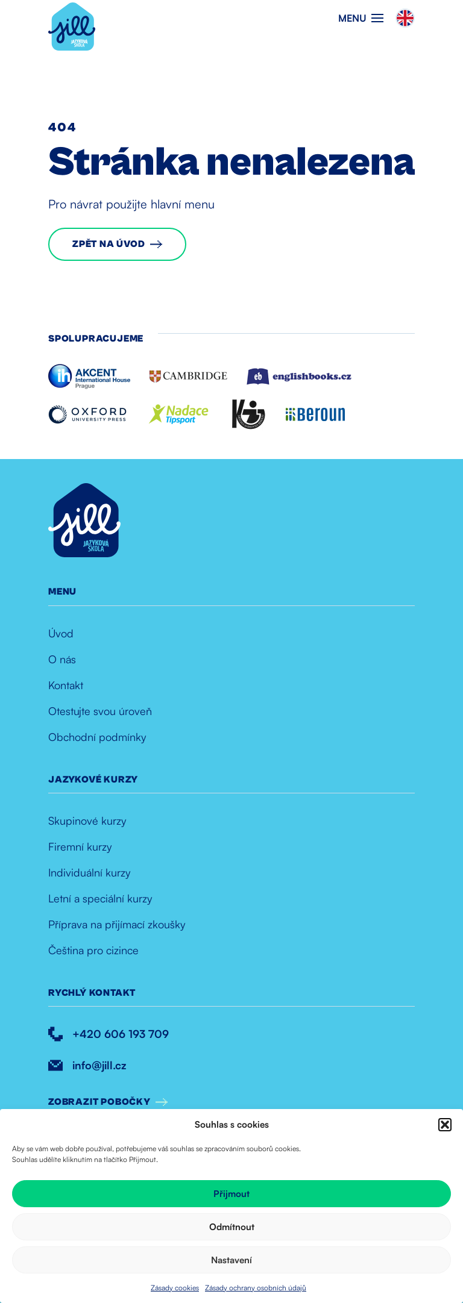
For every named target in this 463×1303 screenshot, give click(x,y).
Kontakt (65, 685)
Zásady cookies (175, 1287)
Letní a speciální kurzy (100, 898)
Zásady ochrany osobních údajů (255, 1287)
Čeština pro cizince (93, 950)
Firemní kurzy (80, 846)
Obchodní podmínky (97, 736)
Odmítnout (231, 1227)
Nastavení (231, 1260)
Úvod (61, 633)
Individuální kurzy (89, 872)
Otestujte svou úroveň (100, 710)
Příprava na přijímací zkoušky (116, 924)
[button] (445, 1125)
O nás (62, 659)
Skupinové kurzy (87, 820)
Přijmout (231, 1193)
